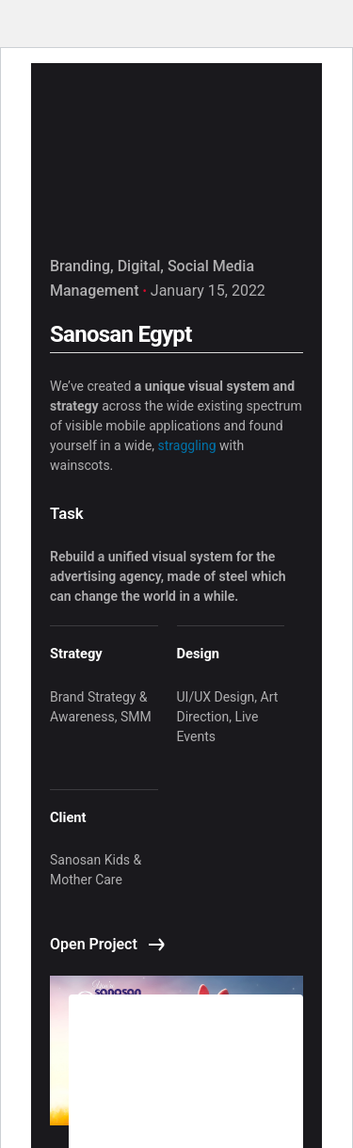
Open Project (108, 943)
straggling (187, 445)
